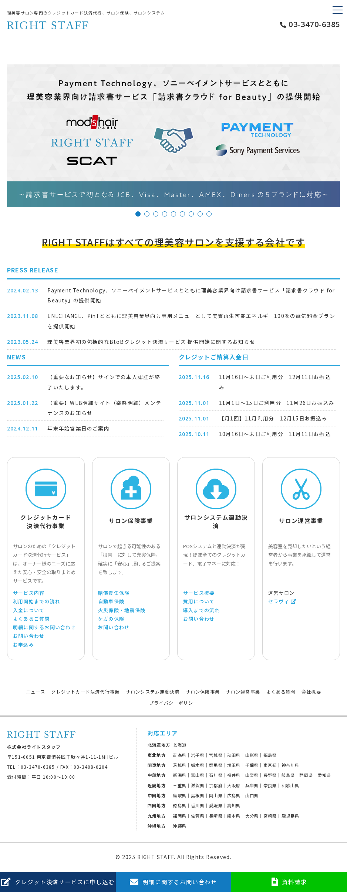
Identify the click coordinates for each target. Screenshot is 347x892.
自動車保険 (111, 601)
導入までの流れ (201, 610)
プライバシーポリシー (173, 703)
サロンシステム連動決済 (152, 691)
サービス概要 (199, 592)
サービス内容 (28, 592)
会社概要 (311, 691)
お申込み (23, 644)
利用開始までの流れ (36, 601)
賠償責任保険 (113, 592)
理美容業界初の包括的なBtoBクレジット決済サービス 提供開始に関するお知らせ (151, 341)
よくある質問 (280, 691)
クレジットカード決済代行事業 (85, 691)
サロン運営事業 (243, 691)
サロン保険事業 (203, 691)
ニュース (35, 691)
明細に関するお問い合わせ (44, 627)
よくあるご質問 (31, 618)
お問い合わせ (28, 635)
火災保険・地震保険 (121, 610)
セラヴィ (278, 601)
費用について (199, 601)
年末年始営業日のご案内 (78, 428)
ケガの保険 (111, 618)
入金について (28, 610)
